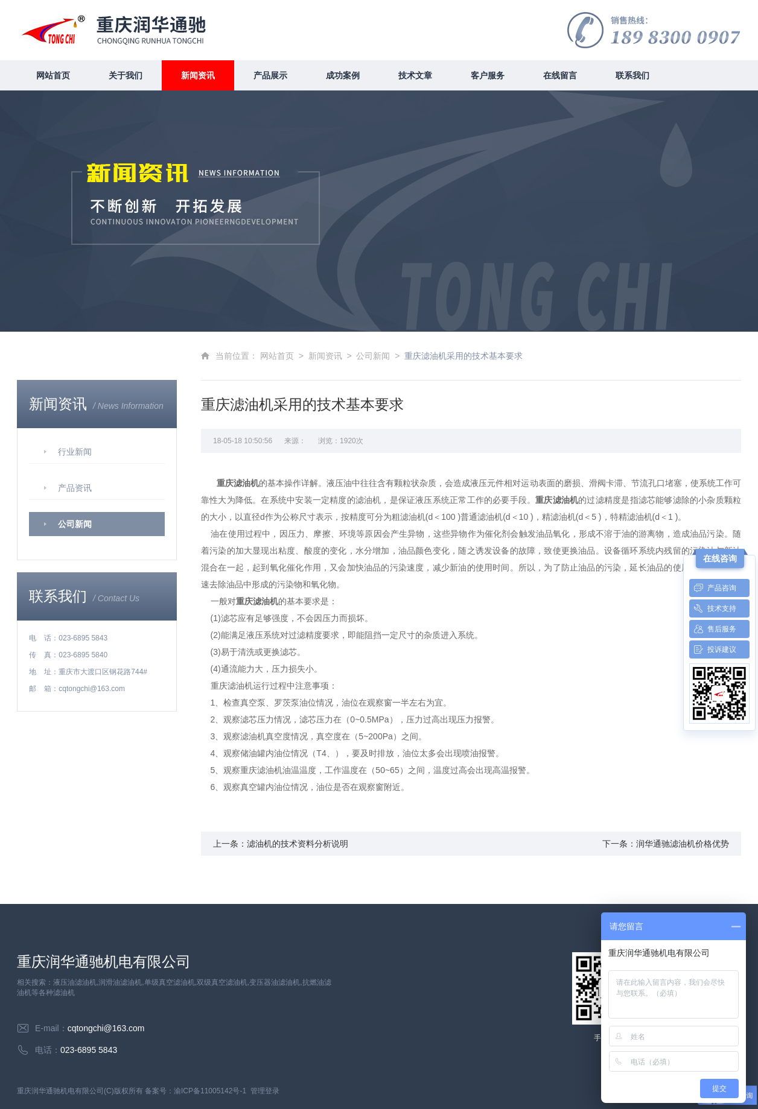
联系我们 (632, 75)
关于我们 (125, 75)
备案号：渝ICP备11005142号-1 (195, 1091)
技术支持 (712, 608)
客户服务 (488, 75)
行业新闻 (75, 452)
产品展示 (270, 75)
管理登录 (264, 1091)
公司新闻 (75, 524)
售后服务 (712, 629)
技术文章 (415, 75)
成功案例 (343, 75)
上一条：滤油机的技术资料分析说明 (280, 843)
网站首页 (53, 75)
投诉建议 (712, 649)
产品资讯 (75, 488)
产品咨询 (712, 588)
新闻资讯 (198, 75)
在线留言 (560, 75)
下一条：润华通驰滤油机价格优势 (665, 843)
